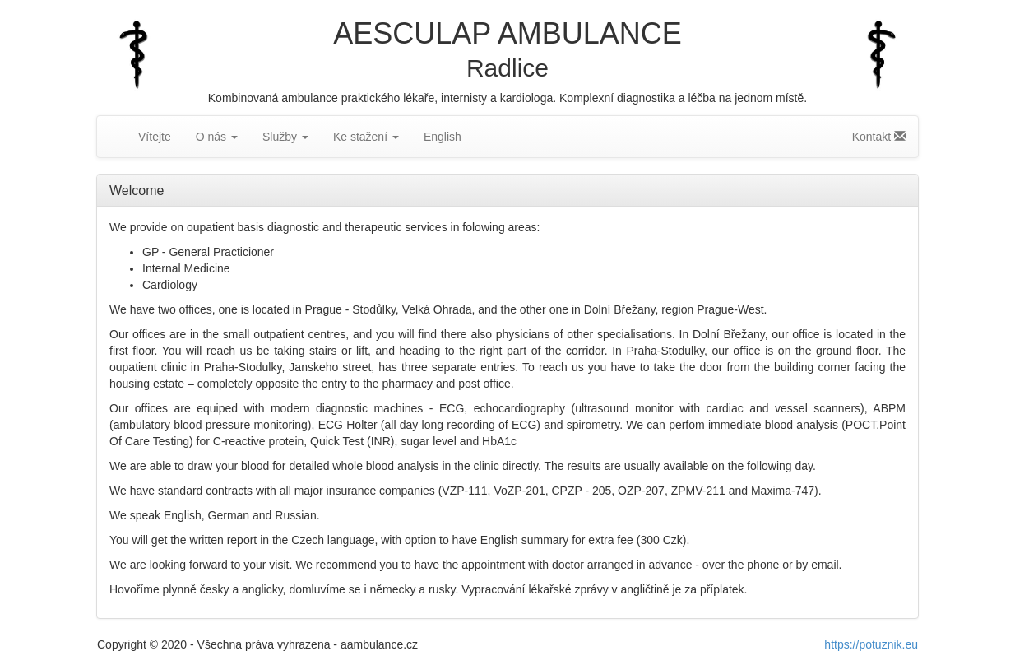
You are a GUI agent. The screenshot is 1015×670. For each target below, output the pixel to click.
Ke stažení (366, 136)
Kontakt (879, 136)
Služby (285, 136)
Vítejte (154, 136)
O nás (217, 136)
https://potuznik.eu (871, 644)
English (442, 136)
